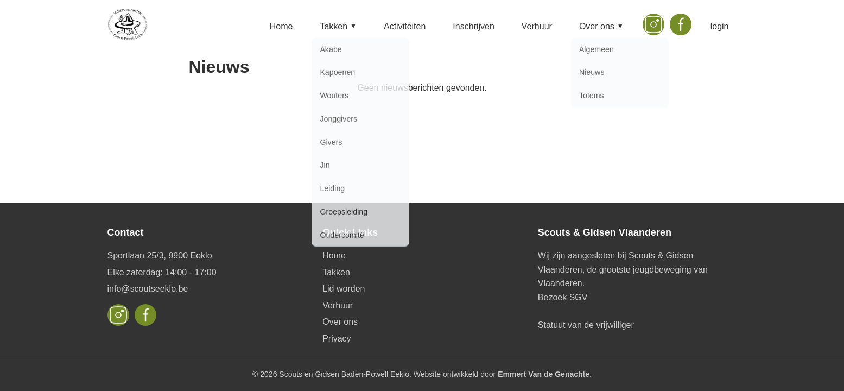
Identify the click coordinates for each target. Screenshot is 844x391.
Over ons (601, 26)
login (719, 26)
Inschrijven (473, 26)
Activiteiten (405, 26)
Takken (338, 26)
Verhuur (537, 26)
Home (281, 26)
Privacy (336, 338)
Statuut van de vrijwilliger (586, 325)
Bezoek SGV (563, 297)
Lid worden (343, 288)
